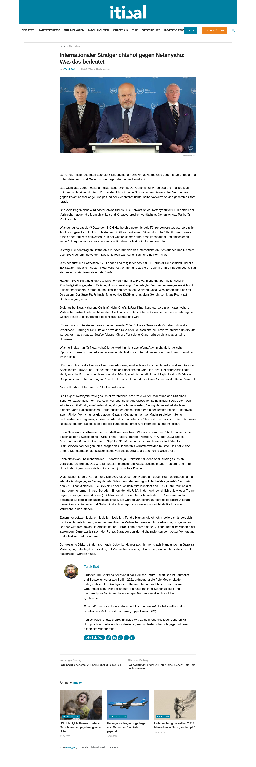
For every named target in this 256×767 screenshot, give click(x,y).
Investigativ (174, 30)
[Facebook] (132, 637)
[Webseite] (108, 637)
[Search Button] (233, 30)
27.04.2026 (65, 738)
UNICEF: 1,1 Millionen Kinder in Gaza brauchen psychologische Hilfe (80, 728)
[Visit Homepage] (128, 12)
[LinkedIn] (114, 637)
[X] (126, 637)
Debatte (27, 30)
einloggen (70, 748)
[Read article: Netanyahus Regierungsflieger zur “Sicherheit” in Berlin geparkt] (128, 706)
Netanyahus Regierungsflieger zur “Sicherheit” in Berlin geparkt (126, 728)
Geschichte (151, 30)
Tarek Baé (69, 69)
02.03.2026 (112, 738)
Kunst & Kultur (125, 30)
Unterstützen (214, 30)
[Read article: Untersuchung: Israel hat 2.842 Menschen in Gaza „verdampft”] (175, 706)
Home (62, 46)
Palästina (163, 718)
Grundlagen (74, 30)
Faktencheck (49, 30)
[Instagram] (120, 637)
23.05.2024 (87, 69)
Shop (190, 30)
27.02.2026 (159, 734)
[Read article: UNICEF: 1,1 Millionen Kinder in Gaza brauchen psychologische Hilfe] (81, 706)
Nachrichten (98, 30)
